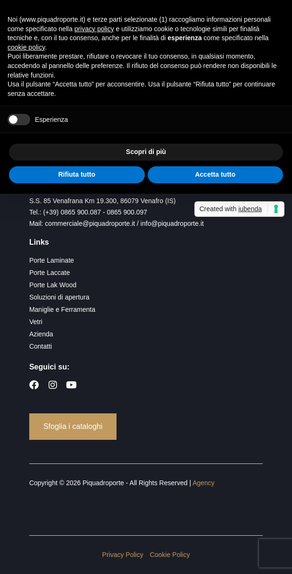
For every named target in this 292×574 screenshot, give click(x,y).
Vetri (35, 322)
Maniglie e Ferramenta (62, 309)
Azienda (41, 334)
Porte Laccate (49, 272)
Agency (203, 483)
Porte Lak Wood (52, 285)
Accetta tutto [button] (215, 174)
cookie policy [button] (26, 47)
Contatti (40, 346)
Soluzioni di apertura (59, 297)
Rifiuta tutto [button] (76, 174)
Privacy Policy (122, 554)
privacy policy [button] (94, 29)
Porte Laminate (51, 260)
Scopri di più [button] (146, 151)
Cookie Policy (170, 554)
